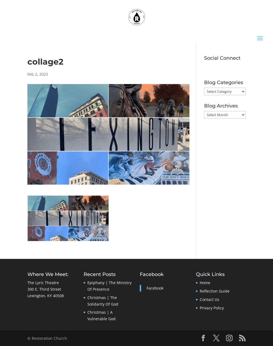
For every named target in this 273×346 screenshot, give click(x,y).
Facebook (152, 274)
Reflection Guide (215, 291)
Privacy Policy (212, 307)
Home (205, 282)
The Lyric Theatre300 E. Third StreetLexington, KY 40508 (45, 289)
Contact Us (209, 299)
